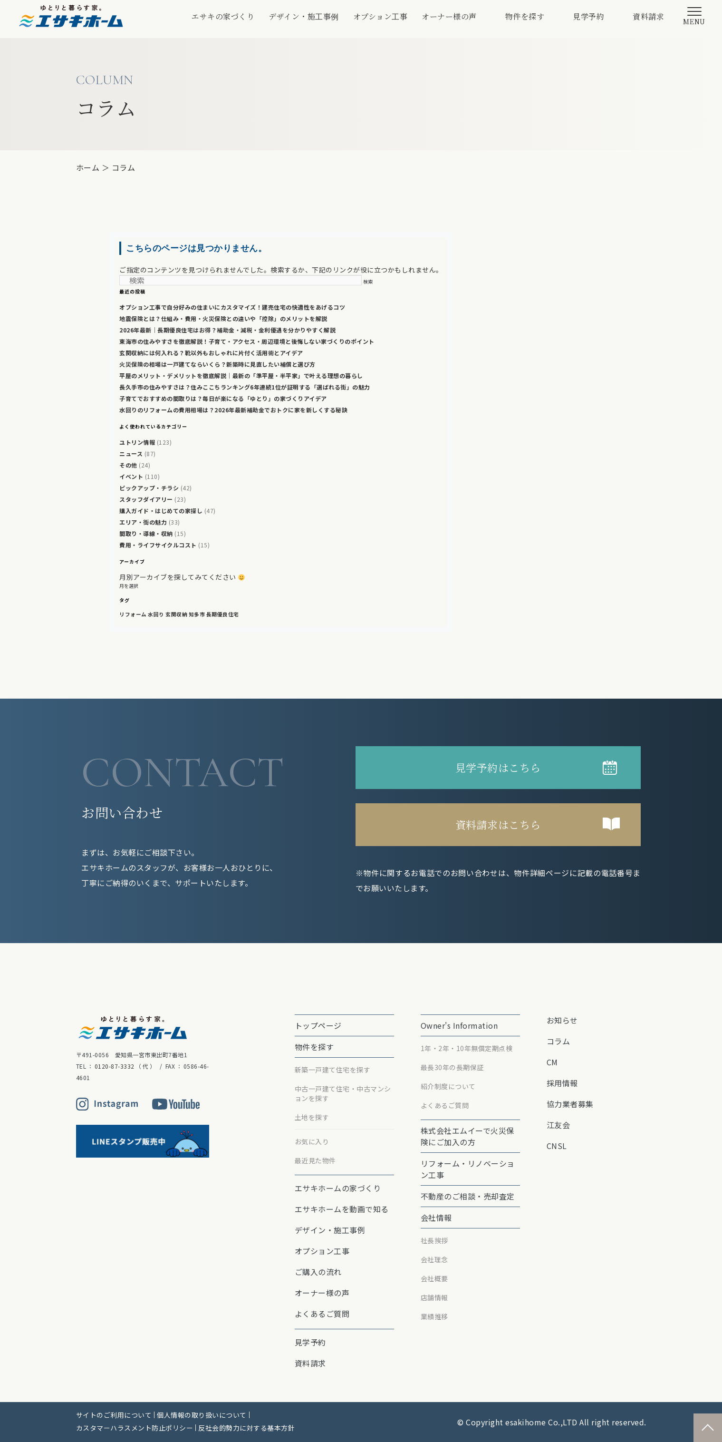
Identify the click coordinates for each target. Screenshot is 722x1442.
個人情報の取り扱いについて (202, 1415)
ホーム (88, 167)
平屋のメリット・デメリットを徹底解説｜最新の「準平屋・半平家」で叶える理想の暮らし (241, 375)
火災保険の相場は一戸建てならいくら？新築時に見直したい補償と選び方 (217, 364)
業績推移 (434, 1316)
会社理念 (434, 1259)
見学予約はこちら (498, 767)
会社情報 (436, 1217)
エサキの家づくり (223, 16)
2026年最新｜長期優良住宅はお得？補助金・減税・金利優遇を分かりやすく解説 (227, 330)
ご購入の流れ (318, 1271)
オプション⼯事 (380, 16)
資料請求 (648, 16)
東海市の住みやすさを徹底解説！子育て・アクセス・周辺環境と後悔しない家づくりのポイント (247, 341)
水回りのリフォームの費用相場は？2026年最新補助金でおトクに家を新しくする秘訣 (233, 410)
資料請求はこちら (498, 824)
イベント (131, 476)
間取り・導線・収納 (146, 533)
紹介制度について (448, 1086)
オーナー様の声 (449, 16)
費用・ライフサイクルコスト (158, 545)
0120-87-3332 (115, 1066)
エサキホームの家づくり (338, 1188)
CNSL (557, 1145)
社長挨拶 (434, 1240)
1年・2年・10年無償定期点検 (467, 1048)
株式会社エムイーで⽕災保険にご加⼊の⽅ (467, 1136)
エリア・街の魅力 (143, 522)
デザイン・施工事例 (304, 16)
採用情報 (562, 1083)
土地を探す (312, 1117)
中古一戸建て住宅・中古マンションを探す (343, 1093)
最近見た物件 (315, 1160)
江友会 (558, 1124)
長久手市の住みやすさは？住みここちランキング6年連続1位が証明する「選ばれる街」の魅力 (244, 387)
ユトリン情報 (137, 442)
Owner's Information (459, 1025)
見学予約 (588, 16)
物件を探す (525, 16)
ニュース (131, 453)
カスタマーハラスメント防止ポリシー (134, 1427)
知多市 (197, 614)
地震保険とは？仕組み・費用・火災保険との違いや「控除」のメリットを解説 (223, 318)
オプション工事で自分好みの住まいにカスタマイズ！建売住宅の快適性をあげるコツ (232, 307)
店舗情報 (434, 1297)
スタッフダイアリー (146, 499)
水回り (156, 614)
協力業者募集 (570, 1104)
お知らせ (562, 1020)
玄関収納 (176, 614)
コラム (123, 167)
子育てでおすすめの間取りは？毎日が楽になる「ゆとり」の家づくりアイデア (223, 398)
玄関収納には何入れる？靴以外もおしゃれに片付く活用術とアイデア (211, 353)
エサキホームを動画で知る (342, 1209)
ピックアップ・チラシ (149, 488)
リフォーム (133, 614)
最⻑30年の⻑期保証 (452, 1067)
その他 (128, 465)
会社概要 (434, 1278)
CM (552, 1062)
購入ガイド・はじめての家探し (160, 511)
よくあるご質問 (322, 1313)
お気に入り (312, 1141)
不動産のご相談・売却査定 (468, 1196)
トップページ (318, 1025)
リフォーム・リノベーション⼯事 (468, 1169)
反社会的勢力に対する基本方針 (246, 1427)
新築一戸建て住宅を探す (333, 1069)
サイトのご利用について (114, 1415)
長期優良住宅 (222, 614)
